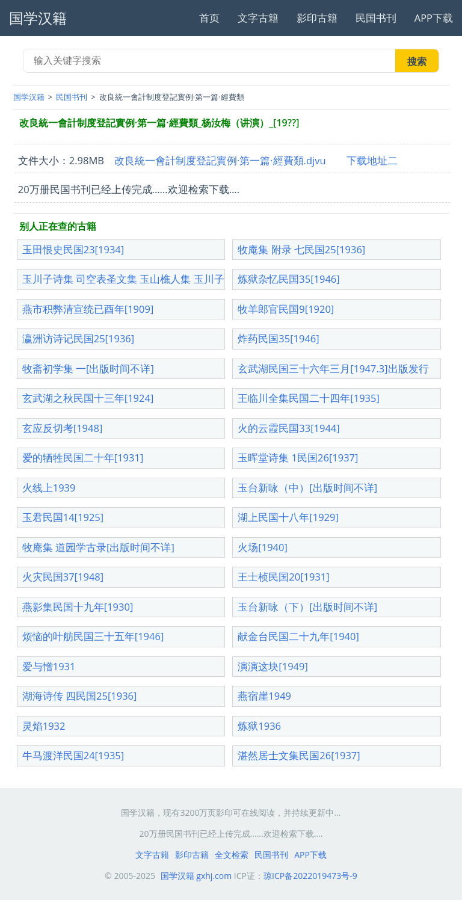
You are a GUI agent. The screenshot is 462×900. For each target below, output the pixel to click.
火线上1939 (49, 488)
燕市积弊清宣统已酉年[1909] (88, 309)
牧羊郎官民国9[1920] (286, 309)
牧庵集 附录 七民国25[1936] (301, 249)
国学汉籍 (29, 96)
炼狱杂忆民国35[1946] (288, 279)
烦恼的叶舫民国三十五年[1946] (93, 636)
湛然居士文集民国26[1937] (299, 755)
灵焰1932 (44, 726)
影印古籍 (317, 18)
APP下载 (433, 18)
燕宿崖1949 (264, 696)
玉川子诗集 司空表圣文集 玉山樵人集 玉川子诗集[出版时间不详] (167, 279)
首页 (209, 18)
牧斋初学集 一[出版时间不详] (88, 368)
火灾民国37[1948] (62, 577)
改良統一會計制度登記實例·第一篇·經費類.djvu (220, 160)
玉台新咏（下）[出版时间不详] (307, 607)
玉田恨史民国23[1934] (73, 249)
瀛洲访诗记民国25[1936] (78, 338)
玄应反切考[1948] (62, 428)
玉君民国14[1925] (62, 517)
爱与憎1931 (49, 666)
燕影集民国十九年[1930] (78, 607)
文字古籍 (258, 18)
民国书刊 (376, 18)
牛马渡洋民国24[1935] (73, 755)
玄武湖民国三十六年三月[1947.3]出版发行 (333, 368)
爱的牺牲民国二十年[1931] (83, 457)
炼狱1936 (259, 726)
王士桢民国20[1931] (283, 577)
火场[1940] (263, 547)
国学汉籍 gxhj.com (196, 875)
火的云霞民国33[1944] (288, 428)
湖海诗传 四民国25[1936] (79, 696)
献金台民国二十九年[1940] (298, 636)
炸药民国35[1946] (278, 338)
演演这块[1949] (273, 666)
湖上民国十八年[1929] (288, 517)
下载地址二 (372, 160)
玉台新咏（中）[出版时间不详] (307, 488)
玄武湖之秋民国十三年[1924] (88, 398)
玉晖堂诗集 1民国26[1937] (298, 457)
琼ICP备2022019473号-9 (310, 875)
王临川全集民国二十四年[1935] (309, 398)
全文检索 (231, 854)
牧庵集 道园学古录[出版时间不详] (98, 547)
